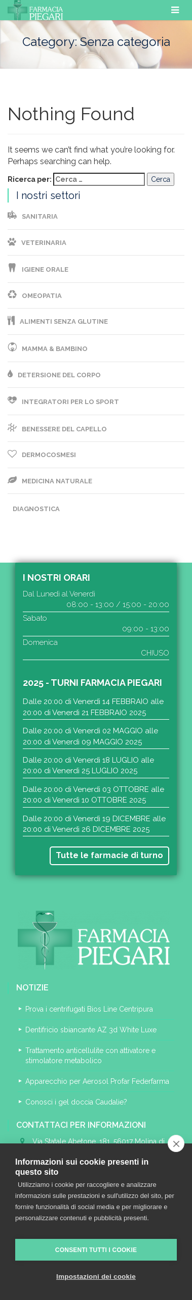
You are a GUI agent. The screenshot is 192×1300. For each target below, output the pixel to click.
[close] (176, 1143)
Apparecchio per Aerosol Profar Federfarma (97, 1081)
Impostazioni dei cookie (96, 1276)
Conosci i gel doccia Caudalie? (76, 1102)
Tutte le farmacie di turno (109, 855)
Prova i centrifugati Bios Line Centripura (89, 1009)
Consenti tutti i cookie (96, 1250)
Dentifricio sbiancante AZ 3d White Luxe (91, 1030)
